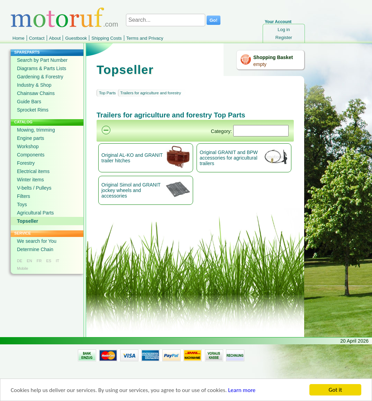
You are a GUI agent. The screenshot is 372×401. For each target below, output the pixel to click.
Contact (37, 38)
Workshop (28, 146)
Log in (284, 29)
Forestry (26, 163)
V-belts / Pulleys (34, 188)
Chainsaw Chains (36, 93)
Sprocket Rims (32, 110)
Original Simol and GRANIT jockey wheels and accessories (131, 190)
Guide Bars (29, 101)
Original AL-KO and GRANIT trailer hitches (132, 157)
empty (259, 64)
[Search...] (165, 20)
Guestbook (76, 38)
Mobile (22, 268)
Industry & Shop (34, 85)
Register (283, 37)
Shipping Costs (106, 38)
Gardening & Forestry (40, 76)
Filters (23, 196)
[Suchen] (261, 130)
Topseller (27, 221)
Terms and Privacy (144, 38)
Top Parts (107, 93)
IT (57, 261)
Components (30, 154)
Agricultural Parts (35, 213)
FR (39, 261)
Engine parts (30, 138)
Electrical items (33, 171)
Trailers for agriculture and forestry (150, 93)
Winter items (30, 179)
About (55, 38)
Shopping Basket (273, 57)
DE (19, 261)
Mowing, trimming (36, 130)
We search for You (36, 241)
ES (48, 261)
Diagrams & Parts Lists (41, 68)
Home (18, 38)
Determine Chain (35, 249)
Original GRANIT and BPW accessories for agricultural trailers (229, 158)
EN (29, 261)
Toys (22, 204)
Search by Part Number (42, 60)
